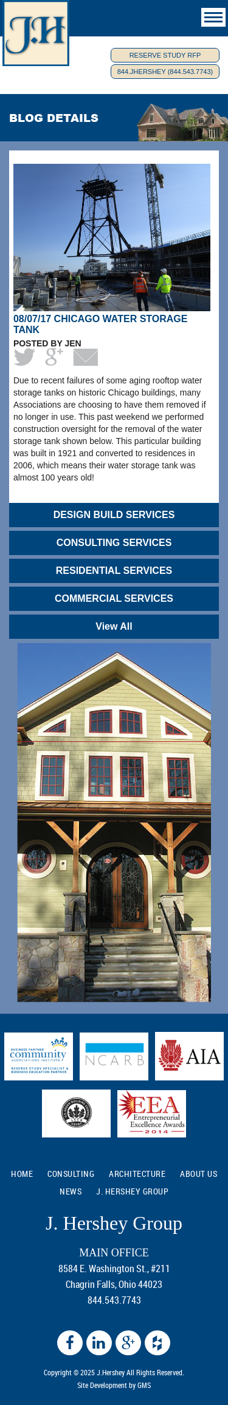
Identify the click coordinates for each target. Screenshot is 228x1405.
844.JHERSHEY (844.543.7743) (165, 71)
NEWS (70, 1191)
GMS (144, 1385)
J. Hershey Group (132, 1191)
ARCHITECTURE (137, 1173)
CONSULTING (70, 1173)
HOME (22, 1173)
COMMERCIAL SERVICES (114, 598)
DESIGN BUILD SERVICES (114, 515)
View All (113, 626)
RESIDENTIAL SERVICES (114, 570)
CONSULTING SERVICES (114, 542)
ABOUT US (198, 1173)
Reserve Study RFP (165, 55)
